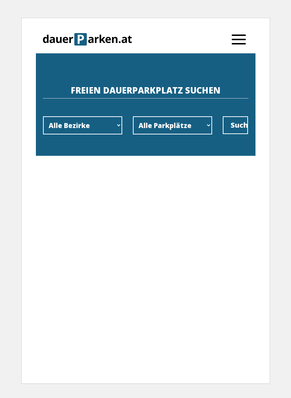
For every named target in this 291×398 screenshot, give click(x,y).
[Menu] (239, 39)
